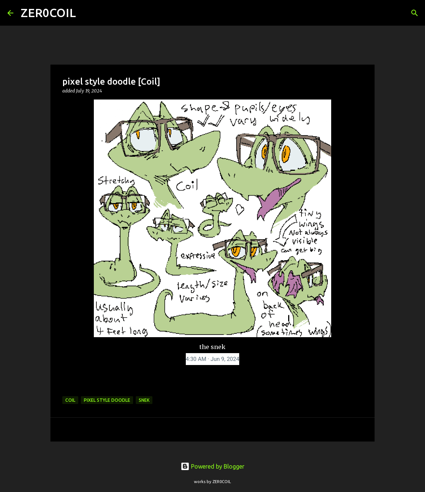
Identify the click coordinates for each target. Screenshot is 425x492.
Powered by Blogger (212, 466)
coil (70, 400)
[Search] (86, 13)
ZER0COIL (48, 12)
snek (144, 400)
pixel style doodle (107, 400)
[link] (212, 359)
